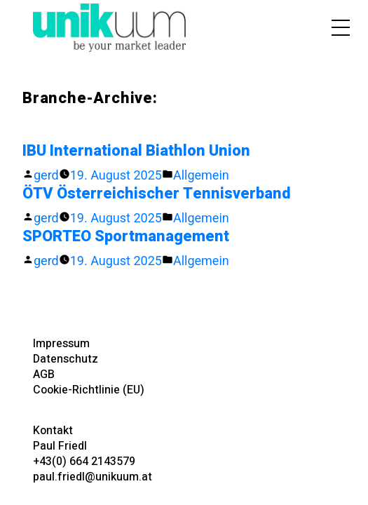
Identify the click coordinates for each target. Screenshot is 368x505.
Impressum (61, 343)
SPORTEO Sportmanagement (125, 236)
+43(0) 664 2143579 (84, 461)
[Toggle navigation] (333, 27)
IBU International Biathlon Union (136, 151)
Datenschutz (65, 359)
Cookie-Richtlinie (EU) (88, 390)
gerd (46, 175)
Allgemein (201, 175)
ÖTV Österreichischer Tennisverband (156, 193)
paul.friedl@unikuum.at (92, 477)
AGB (44, 374)
